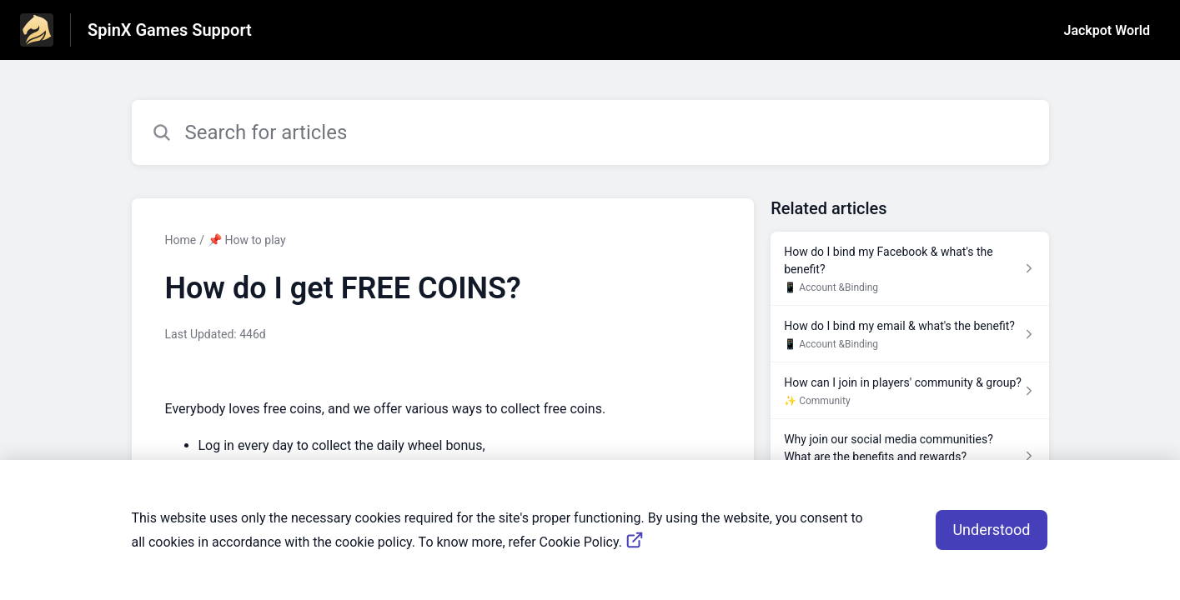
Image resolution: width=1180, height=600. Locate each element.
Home (181, 240)
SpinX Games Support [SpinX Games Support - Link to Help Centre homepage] (170, 30)
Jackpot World (1107, 30)
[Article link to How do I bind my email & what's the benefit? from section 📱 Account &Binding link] (909, 334)
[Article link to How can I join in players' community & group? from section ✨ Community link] (909, 390)
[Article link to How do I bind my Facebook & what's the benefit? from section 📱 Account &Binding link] (909, 269)
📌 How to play (247, 240)
